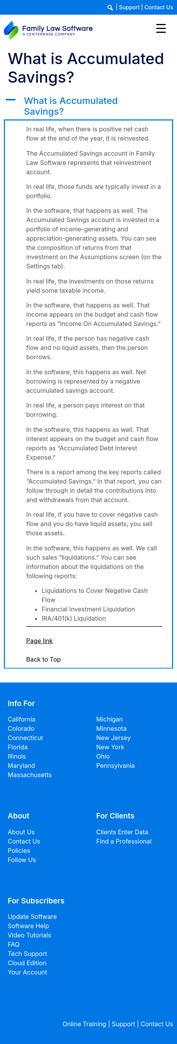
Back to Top (43, 659)
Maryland (21, 765)
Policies (19, 850)
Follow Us (22, 860)
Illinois (17, 756)
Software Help (28, 926)
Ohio (103, 756)
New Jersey (113, 738)
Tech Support (27, 953)
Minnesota (111, 728)
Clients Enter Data (122, 832)
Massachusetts (30, 775)
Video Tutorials (29, 935)
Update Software (32, 916)
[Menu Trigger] (161, 28)
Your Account (27, 972)
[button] (88, 106)
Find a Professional (124, 841)
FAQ (14, 944)
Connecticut (25, 738)
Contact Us (159, 7)
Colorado (21, 728)
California (21, 719)
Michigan (109, 719)
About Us (21, 832)
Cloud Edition (27, 963)
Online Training (84, 1024)
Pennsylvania (115, 765)
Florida (18, 747)
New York (110, 747)
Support (129, 7)
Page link (39, 641)
